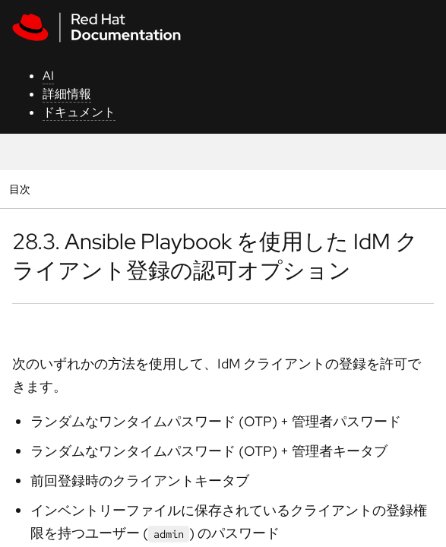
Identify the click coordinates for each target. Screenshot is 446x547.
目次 (21, 189)
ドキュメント (79, 112)
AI (48, 76)
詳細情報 (67, 94)
